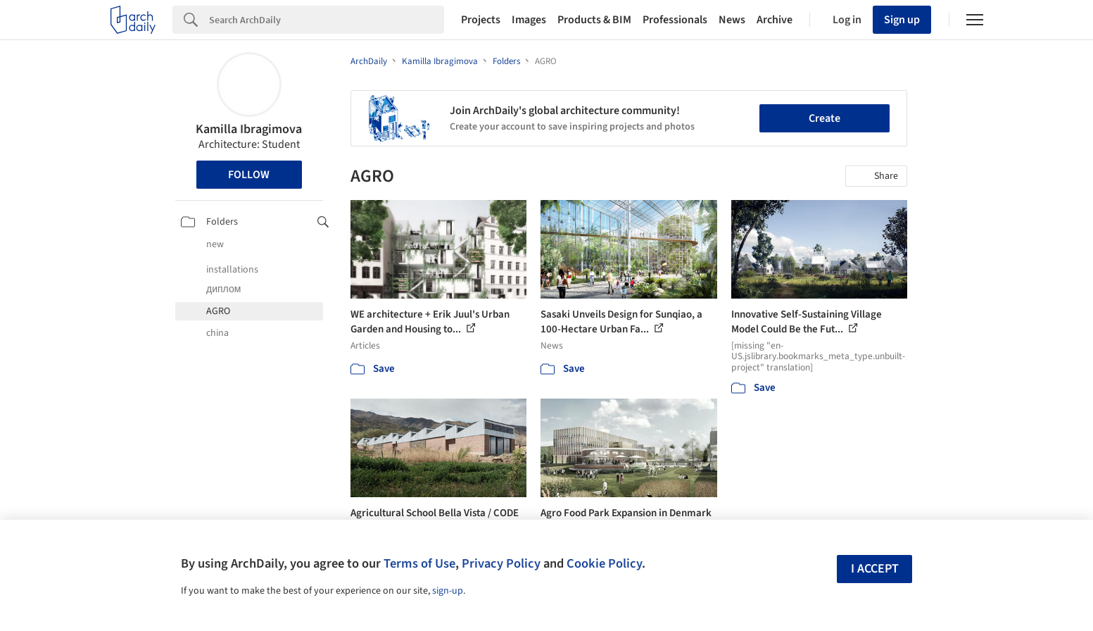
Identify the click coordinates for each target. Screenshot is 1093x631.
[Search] (326, 20)
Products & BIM (594, 19)
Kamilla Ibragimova (249, 129)
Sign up (902, 19)
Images (529, 19)
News (732, 19)
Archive (774, 19)
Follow (249, 174)
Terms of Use (419, 563)
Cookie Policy (604, 563)
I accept (875, 568)
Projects (480, 19)
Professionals (675, 19)
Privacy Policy (501, 563)
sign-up (447, 591)
